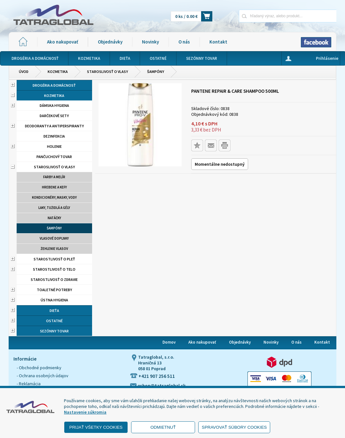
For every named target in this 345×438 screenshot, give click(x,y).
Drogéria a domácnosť (54, 85)
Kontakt (218, 42)
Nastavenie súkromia (85, 412)
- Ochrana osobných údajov (42, 375)
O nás (184, 42)
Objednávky (110, 42)
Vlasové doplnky (54, 238)
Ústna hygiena (54, 300)
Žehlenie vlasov (54, 248)
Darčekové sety (54, 115)
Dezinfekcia (54, 136)
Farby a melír (54, 177)
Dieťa (54, 310)
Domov (169, 342)
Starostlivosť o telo (54, 269)
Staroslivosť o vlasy (107, 71)
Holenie (54, 146)
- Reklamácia (29, 383)
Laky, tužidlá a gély (54, 207)
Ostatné (54, 320)
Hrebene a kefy (54, 187)
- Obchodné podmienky (39, 367)
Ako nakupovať (62, 42)
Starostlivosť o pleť (54, 259)
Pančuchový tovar (54, 156)
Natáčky (54, 218)
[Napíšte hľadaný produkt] (265, 16)
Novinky (150, 42)
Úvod (23, 71)
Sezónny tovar (54, 331)
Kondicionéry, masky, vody (54, 197)
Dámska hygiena (54, 105)
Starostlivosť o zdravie (54, 279)
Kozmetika (58, 71)
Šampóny (155, 71)
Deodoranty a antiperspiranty (54, 125)
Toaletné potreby (54, 289)
